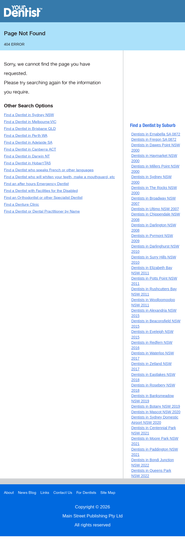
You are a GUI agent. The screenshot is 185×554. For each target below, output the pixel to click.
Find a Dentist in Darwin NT (27, 156)
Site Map (107, 492)
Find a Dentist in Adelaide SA (28, 142)
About (9, 492)
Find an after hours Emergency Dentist (36, 184)
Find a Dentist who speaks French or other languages (49, 170)
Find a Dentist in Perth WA (25, 135)
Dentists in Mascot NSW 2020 (156, 412)
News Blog (27, 492)
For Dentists (86, 492)
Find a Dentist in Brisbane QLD (30, 128)
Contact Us (62, 492)
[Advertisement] (156, 88)
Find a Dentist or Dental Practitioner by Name (42, 211)
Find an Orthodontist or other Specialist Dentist (43, 197)
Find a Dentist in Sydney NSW (29, 115)
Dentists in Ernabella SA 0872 (155, 134)
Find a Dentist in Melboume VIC (30, 122)
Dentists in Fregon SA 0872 (153, 139)
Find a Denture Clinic (21, 204)
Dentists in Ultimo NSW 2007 (155, 209)
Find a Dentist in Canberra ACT (30, 149)
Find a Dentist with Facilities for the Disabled (41, 190)
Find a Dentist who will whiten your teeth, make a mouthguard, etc (59, 177)
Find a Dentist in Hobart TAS (27, 163)
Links (44, 492)
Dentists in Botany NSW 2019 (155, 406)
